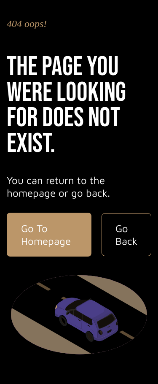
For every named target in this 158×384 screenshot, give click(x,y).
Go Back (126, 234)
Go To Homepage (46, 234)
